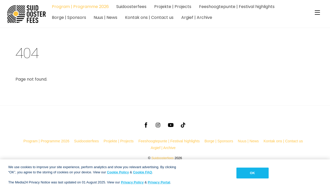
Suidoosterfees (131, 7)
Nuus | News (105, 17)
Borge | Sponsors (69, 17)
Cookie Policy (118, 176)
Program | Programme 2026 (80, 7)
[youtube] (171, 124)
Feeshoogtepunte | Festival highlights (237, 7)
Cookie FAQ (142, 176)
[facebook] (146, 124)
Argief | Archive (196, 17)
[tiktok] (183, 124)
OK (252, 177)
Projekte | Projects (172, 7)
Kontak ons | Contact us (149, 17)
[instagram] (158, 124)
